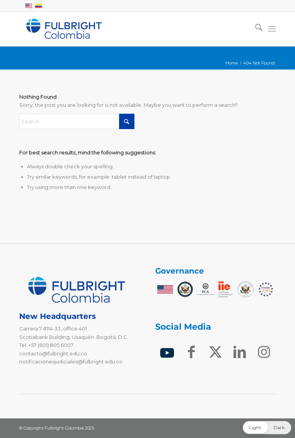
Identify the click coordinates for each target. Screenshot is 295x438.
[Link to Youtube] (167, 353)
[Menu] (272, 28)
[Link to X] (216, 352)
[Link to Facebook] (191, 352)
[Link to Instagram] (264, 352)
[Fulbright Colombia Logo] (64, 29)
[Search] (254, 29)
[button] (267, 427)
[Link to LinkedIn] (239, 352)
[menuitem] (254, 29)
